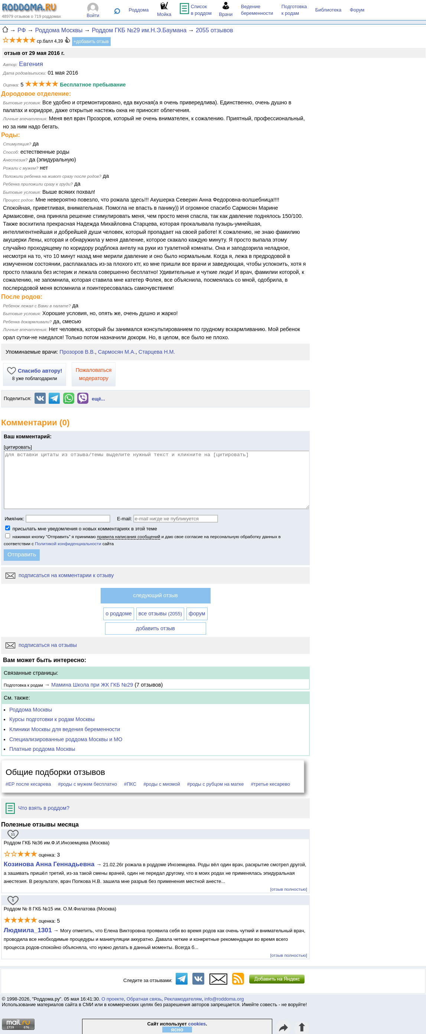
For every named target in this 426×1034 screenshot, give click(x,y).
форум (197, 613)
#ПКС (130, 784)
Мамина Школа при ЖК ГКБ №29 (92, 685)
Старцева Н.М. (157, 352)
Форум (357, 10)
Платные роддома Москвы (42, 749)
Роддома (139, 10)
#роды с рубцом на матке (215, 784)
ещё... (98, 399)
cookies (197, 1024)
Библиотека (328, 10)
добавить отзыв (155, 628)
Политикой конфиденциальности (68, 543)
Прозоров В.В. (77, 352)
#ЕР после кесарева (28, 784)
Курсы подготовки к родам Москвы (52, 719)
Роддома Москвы (30, 710)
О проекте (112, 999)
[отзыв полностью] (288, 889)
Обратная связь (144, 999)
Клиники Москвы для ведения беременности (64, 729)
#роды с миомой (161, 784)
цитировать (18, 447)
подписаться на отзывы (41, 645)
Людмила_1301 (28, 930)
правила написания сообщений (128, 536)
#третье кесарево (270, 784)
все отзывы (160, 613)
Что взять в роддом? (37, 808)
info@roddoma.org (224, 999)
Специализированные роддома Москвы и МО (66, 739)
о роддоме (118, 613)
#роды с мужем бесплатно (87, 784)
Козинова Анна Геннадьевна (50, 864)
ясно (177, 1030)
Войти (93, 15)
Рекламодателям (183, 999)
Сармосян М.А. (117, 352)
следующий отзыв (155, 595)
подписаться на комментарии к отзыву (60, 575)
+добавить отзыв (91, 41)
